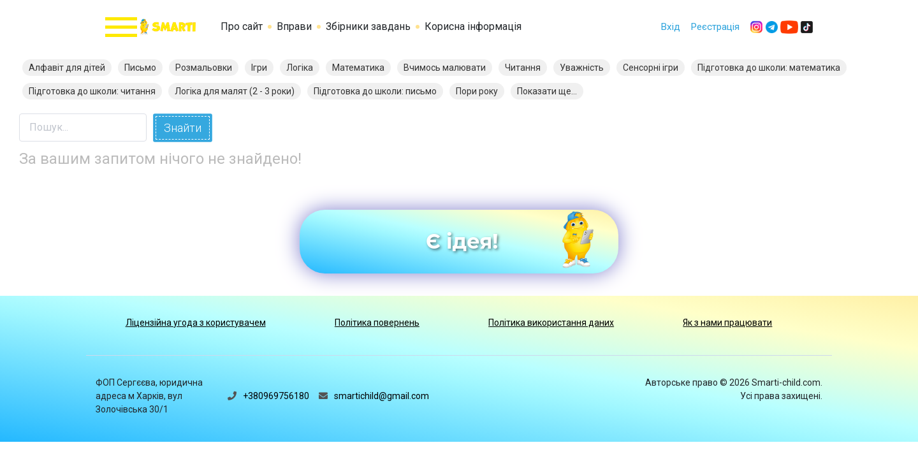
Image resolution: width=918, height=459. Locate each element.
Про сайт (242, 26)
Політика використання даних (551, 322)
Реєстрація (715, 27)
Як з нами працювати (727, 322)
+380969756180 (276, 396)
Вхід (670, 27)
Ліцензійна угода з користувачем (196, 322)
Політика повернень (377, 322)
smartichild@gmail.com (381, 396)
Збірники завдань (368, 26)
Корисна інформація (473, 26)
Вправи (294, 26)
